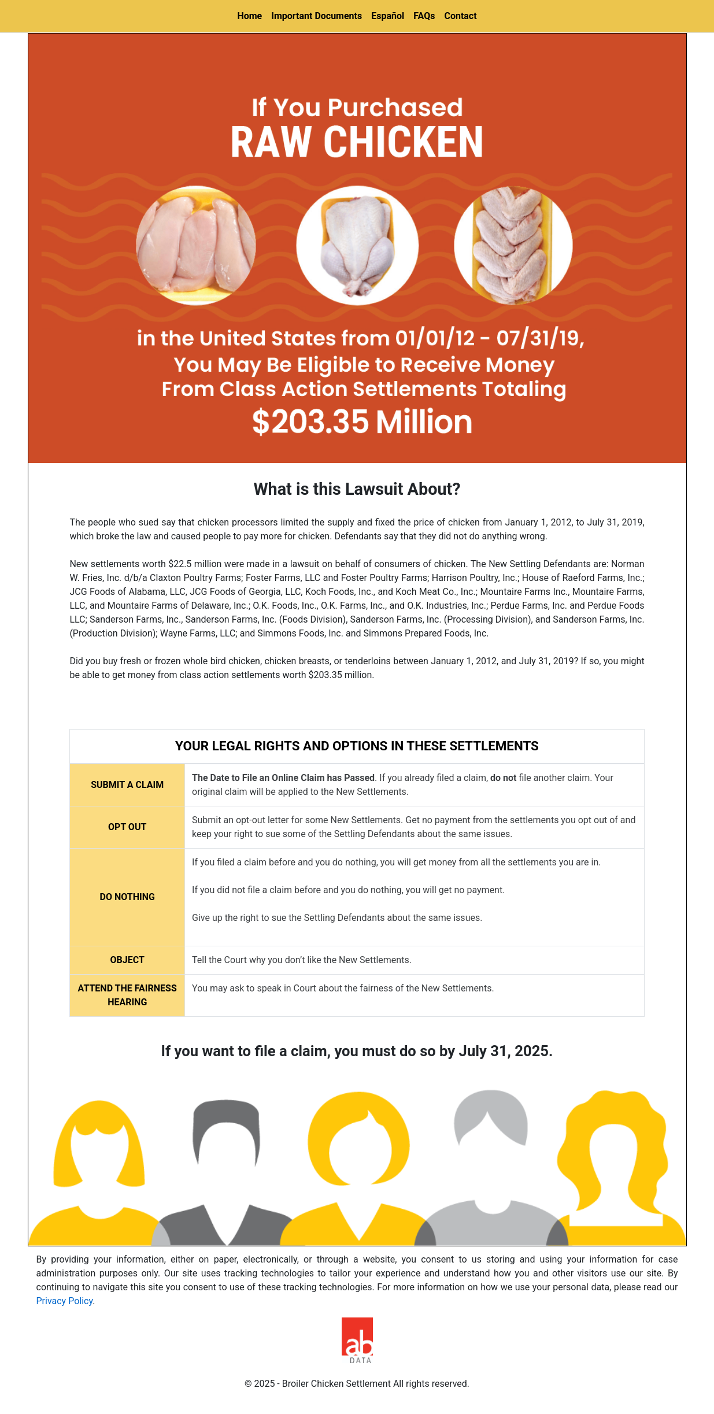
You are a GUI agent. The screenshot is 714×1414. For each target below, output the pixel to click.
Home (249, 15)
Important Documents (316, 15)
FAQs (424, 15)
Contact (460, 15)
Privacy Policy (64, 1300)
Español (387, 15)
